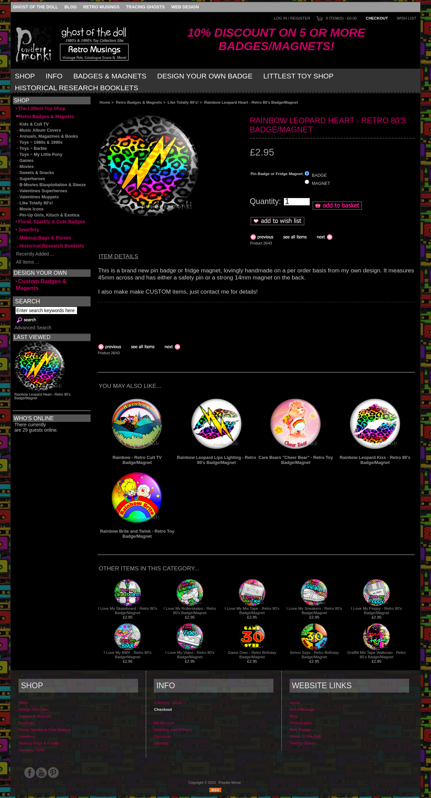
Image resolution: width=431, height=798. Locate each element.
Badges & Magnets (109, 76)
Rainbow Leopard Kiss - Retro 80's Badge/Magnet (375, 460)
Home (105, 102)
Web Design (185, 6)
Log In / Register (292, 18)
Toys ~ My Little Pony (39, 154)
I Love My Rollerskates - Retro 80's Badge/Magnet (190, 610)
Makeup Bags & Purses (43, 237)
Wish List (406, 18)
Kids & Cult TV (32, 124)
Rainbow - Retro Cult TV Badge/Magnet (137, 460)
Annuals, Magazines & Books (47, 136)
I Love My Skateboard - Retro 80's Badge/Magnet (127, 610)
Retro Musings (101, 6)
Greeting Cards (32, 749)
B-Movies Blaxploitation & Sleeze (51, 184)
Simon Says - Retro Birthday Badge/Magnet (314, 654)
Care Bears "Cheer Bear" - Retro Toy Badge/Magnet (296, 460)
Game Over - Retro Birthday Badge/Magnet (252, 654)
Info (54, 76)
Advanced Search (33, 327)
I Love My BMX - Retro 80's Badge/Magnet (127, 654)
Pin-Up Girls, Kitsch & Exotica (47, 215)
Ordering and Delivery (173, 729)
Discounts (162, 736)
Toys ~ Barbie (31, 148)
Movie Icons (30, 209)
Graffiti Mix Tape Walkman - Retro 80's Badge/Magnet (376, 654)
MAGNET (321, 183)
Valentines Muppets (37, 197)
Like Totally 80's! (183, 102)
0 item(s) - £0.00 (341, 18)
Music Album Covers (38, 130)
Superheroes (30, 178)
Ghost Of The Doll (35, 6)
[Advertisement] (173, 109)
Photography (301, 723)
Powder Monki (230, 783)
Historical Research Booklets (76, 88)
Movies (25, 166)
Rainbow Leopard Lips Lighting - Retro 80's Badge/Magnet (216, 460)
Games (25, 160)
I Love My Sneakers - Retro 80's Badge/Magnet (314, 610)
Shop (25, 76)
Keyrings (26, 723)
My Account (164, 723)
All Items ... (27, 262)
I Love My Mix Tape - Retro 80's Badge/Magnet (252, 610)
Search (27, 301)
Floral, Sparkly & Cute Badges (50, 221)
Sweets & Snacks (35, 172)
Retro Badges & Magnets (139, 102)
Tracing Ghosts (145, 6)
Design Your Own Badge (205, 76)
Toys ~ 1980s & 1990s (39, 142)
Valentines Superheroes (41, 191)
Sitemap (161, 743)
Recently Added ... (35, 254)
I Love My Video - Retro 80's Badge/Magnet (189, 654)
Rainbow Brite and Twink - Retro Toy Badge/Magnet (137, 534)
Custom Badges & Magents (41, 284)
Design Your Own (34, 709)
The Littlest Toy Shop (40, 108)
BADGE (319, 174)
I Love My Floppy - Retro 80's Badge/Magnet (376, 610)
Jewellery (27, 229)
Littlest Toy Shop (298, 76)
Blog (70, 6)
